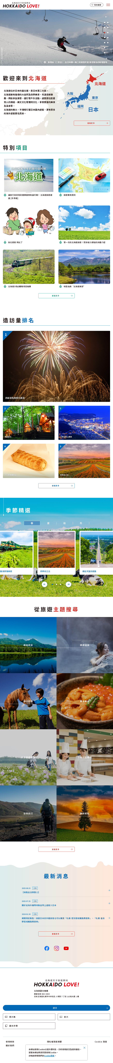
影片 (66, 1016)
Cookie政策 (49, 1055)
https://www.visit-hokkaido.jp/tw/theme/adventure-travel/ (27, 786)
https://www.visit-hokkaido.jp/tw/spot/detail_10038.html (76, 408)
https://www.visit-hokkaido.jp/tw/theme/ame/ (77, 730)
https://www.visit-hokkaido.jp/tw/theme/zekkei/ (22, 618)
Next (106, 58)
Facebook (46, 948)
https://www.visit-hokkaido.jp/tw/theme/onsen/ (78, 618)
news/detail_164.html (13, 911)
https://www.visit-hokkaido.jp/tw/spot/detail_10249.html (21, 446)
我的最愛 (97, 5)
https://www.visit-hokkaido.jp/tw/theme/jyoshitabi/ (23, 730)
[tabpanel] (56, 38)
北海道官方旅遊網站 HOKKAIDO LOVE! (21, 5)
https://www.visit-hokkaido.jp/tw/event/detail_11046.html (29, 332)
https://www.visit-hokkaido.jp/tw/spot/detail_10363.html (76, 446)
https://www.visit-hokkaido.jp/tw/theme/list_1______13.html (77, 787)
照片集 (12, 1016)
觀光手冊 (13, 1025)
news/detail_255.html (13, 898)
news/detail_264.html (13, 885)
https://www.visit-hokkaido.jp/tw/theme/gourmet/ (79, 674)
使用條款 (10, 1041)
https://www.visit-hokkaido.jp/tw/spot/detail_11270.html (21, 408)
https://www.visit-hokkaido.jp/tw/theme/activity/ (22, 674)
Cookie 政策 (101, 1041)
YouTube (66, 948)
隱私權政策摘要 (54, 1041)
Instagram (56, 948)
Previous (106, 17)
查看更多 (91, 123)
